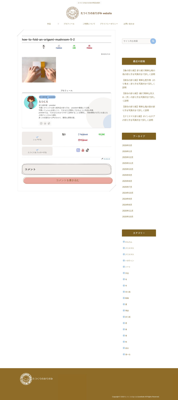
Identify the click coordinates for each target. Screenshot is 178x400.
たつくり (43, 101)
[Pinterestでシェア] (89, 47)
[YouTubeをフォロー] (45, 123)
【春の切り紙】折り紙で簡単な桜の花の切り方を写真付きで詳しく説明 (138, 72)
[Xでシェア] (44, 47)
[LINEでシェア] (74, 47)
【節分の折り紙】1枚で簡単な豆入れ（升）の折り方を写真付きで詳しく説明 (138, 97)
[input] (137, 41)
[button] (153, 41)
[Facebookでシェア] (59, 47)
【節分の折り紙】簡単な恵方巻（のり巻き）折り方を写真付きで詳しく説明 (138, 84)
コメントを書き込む (67, 180)
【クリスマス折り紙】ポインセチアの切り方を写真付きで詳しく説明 (138, 118)
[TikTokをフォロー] (48, 123)
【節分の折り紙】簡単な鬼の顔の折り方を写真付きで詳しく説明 (138, 108)
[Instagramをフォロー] (41, 123)
